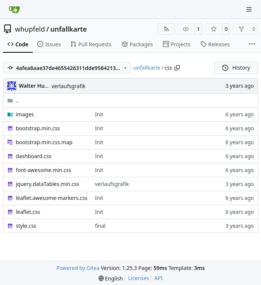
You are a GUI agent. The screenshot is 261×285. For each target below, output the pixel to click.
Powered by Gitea (78, 267)
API (158, 278)
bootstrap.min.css (38, 128)
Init (99, 114)
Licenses (138, 278)
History (236, 67)
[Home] (14, 9)
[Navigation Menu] (249, 9)
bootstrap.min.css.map (44, 142)
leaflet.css (28, 211)
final (100, 225)
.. (13, 100)
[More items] (252, 44)
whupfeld (30, 29)
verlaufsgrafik (68, 86)
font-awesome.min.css (43, 170)
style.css (26, 225)
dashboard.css (34, 156)
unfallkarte (68, 29)
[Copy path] (177, 67)
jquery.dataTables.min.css (47, 183)
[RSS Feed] (166, 29)
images (25, 114)
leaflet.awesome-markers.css (51, 197)
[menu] (111, 278)
